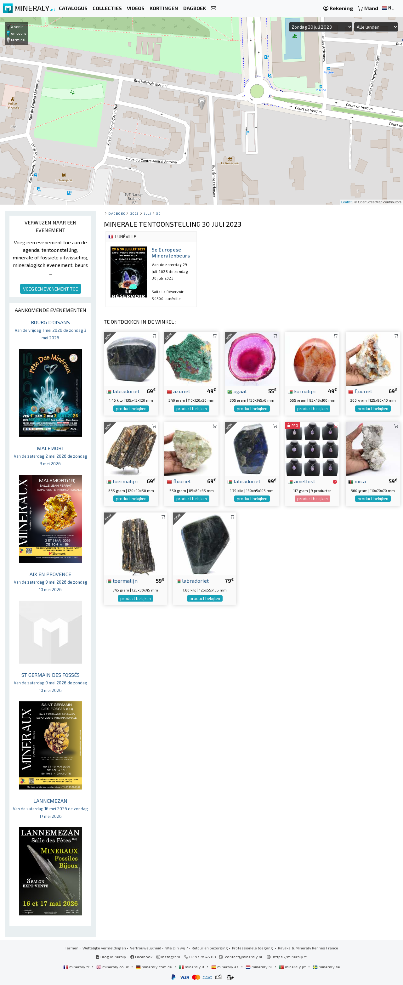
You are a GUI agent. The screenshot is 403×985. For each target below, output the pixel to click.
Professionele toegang (253, 948)
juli (147, 213)
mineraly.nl (259, 967)
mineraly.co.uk (113, 967)
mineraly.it (192, 967)
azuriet (178, 391)
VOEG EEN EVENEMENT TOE (50, 289)
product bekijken (131, 408)
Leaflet (346, 202)
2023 (134, 213)
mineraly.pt (293, 967)
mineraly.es (225, 967)
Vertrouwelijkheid (145, 948)
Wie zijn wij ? (176, 948)
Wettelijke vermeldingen (104, 948)
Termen (71, 948)
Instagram (168, 956)
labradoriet (122, 391)
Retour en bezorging (210, 948)
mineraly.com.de (154, 967)
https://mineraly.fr (290, 956)
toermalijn (122, 481)
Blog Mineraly (111, 956)
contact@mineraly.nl (243, 956)
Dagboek (116, 213)
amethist (301, 481)
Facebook (141, 956)
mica (357, 481)
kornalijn (301, 391)
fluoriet (360, 391)
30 (158, 213)
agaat (237, 391)
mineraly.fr (76, 967)
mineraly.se (326, 967)
